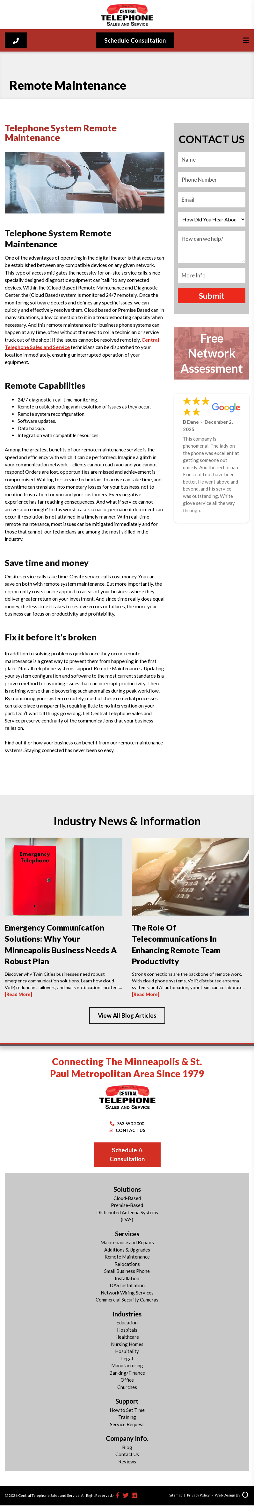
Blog (127, 1449)
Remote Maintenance (127, 1258)
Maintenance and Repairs (127, 1244)
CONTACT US (127, 1131)
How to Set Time (127, 1411)
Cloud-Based (127, 1200)
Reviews (127, 1463)
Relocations (127, 1265)
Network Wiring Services (127, 1294)
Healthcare (127, 1339)
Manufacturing (127, 1367)
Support (127, 1403)
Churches (127, 1389)
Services (127, 1235)
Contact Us (127, 1456)
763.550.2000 (127, 1125)
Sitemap (175, 1497)
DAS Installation (127, 1287)
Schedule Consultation (135, 40)
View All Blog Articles (127, 1017)
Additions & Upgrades (127, 1251)
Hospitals (127, 1331)
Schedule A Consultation (127, 1156)
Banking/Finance (127, 1374)
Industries (127, 1315)
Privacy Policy (198, 1497)
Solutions (127, 1191)
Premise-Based (127, 1207)
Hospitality (127, 1353)
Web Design (225, 1497)
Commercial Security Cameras (127, 1301)
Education (127, 1324)
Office (127, 1382)
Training (127, 1419)
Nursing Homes (127, 1346)
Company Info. (127, 1440)
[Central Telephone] (127, 14)
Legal (127, 1360)
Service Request (127, 1426)
